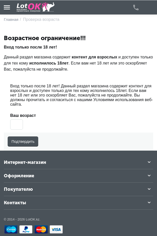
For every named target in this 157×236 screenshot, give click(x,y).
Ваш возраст (23, 115)
